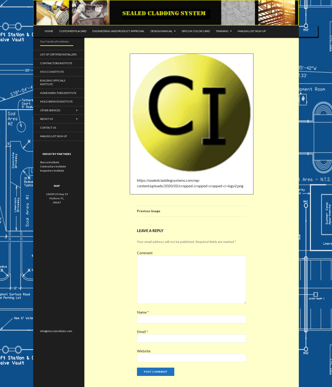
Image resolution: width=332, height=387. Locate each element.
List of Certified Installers (58, 54)
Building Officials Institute (52, 82)
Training (222, 31)
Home (49, 31)
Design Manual (161, 31)
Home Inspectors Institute (58, 92)
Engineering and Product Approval (118, 31)
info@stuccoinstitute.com (56, 331)
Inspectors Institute (52, 170)
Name (143, 312)
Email (142, 331)
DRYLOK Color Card (196, 31)
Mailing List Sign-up (53, 136)
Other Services (50, 110)
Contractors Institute (56, 63)
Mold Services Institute (56, 101)
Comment (145, 253)
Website (144, 351)
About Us (46, 118)
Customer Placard (72, 31)
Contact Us (48, 127)
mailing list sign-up (252, 31)
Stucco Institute (52, 71)
